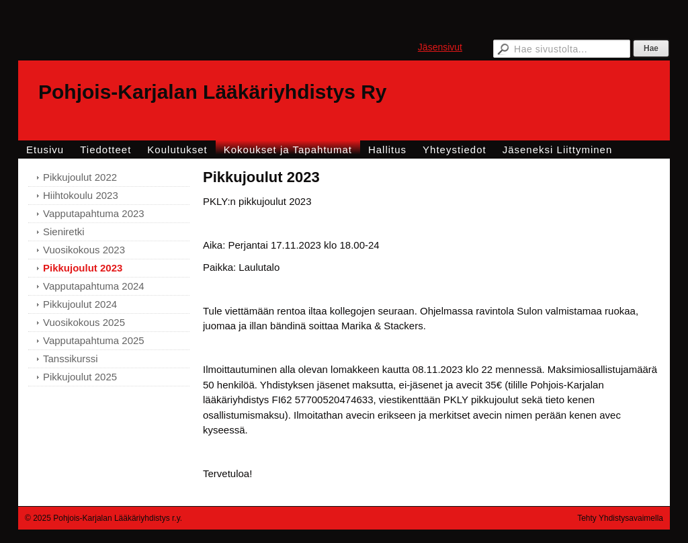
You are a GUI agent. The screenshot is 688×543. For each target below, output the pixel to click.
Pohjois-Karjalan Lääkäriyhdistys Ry (212, 92)
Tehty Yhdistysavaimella (620, 518)
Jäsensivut (440, 47)
